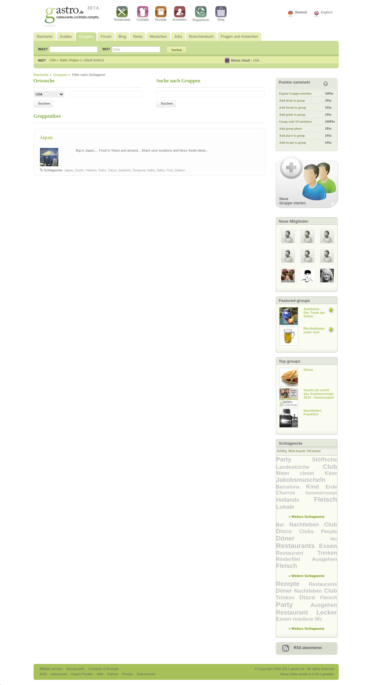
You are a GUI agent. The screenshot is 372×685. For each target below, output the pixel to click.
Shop (221, 13)
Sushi (79, 170)
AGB (44, 674)
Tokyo (112, 170)
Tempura (138, 170)
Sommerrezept (321, 492)
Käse (331, 473)
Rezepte (161, 13)
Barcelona (291, 487)
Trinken (327, 553)
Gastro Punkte (82, 674)
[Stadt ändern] (94, 60)
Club (330, 466)
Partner (113, 674)
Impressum (59, 674)
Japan (46, 137)
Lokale (285, 507)
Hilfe (100, 674)
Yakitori (90, 170)
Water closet (300, 473)
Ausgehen (324, 559)
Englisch (327, 12)
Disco (287, 531)
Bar (282, 524)
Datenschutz (146, 674)
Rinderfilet (294, 559)
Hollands (295, 500)
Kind (316, 486)
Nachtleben (306, 525)
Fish (170, 170)
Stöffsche (324, 460)
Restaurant (297, 553)
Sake (151, 170)
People (329, 531)
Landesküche (299, 467)
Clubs (310, 531)
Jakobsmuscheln (301, 479)
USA (256, 60)
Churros (290, 492)
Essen (328, 546)
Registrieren (201, 14)
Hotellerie (304, 619)
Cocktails (142, 13)
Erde (331, 487)
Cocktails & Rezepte (103, 669)
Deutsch (301, 12)
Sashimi (124, 170)
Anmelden (179, 13)
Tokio (102, 170)
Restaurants (122, 13)
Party (294, 459)
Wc (333, 538)
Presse (127, 674)
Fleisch (325, 499)
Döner (303, 538)
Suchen (44, 103)
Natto (160, 170)
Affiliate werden (51, 669)
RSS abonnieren (308, 648)
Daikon (180, 170)
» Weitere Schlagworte (306, 516)
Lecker (326, 612)
